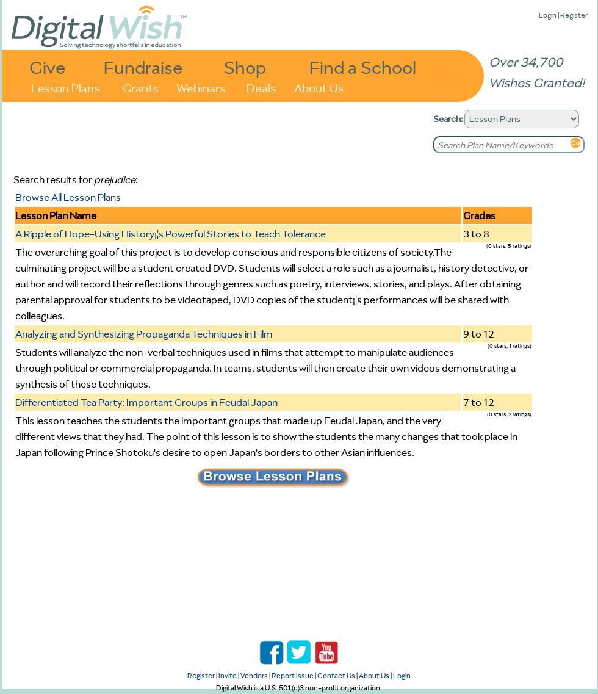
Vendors (254, 675)
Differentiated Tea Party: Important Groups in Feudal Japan (146, 402)
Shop (245, 67)
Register (574, 15)
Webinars (200, 87)
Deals (261, 87)
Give (47, 67)
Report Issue (293, 675)
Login (548, 15)
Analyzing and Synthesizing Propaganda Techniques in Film (144, 334)
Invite (227, 675)
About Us (319, 87)
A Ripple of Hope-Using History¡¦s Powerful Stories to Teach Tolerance (170, 233)
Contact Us (336, 675)
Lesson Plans (65, 87)
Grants (141, 87)
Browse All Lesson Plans (68, 197)
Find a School (362, 67)
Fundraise (143, 67)
